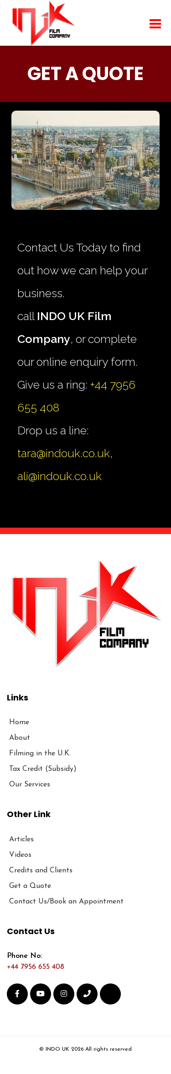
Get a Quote (30, 886)
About (19, 738)
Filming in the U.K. (40, 753)
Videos (20, 855)
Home (19, 722)
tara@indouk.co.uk (63, 453)
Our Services (29, 784)
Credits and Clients (41, 870)
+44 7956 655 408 (35, 967)
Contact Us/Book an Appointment (66, 901)
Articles (21, 839)
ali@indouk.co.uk (59, 476)
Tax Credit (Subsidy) (43, 769)
